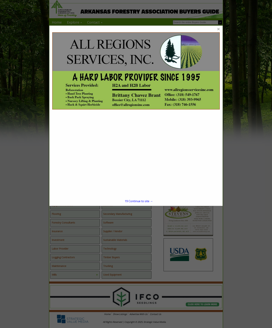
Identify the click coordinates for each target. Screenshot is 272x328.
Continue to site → (139, 201)
